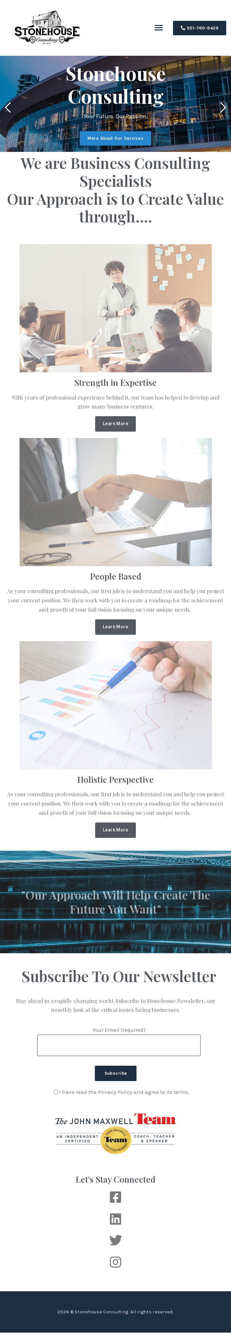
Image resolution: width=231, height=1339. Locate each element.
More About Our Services (115, 138)
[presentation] (10, 109)
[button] (115, 424)
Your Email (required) (119, 1037)
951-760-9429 (200, 28)
